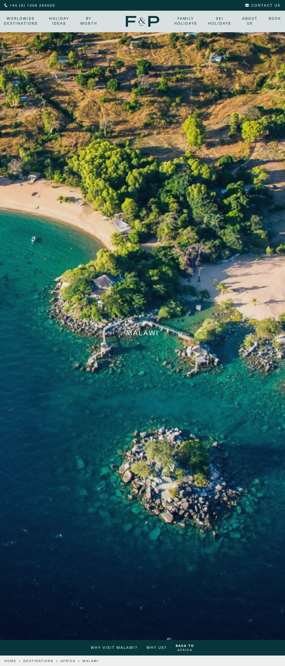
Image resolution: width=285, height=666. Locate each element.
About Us (249, 21)
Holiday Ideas (60, 21)
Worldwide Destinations (21, 21)
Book (274, 18)
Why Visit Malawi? (114, 648)
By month (89, 21)
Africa (185, 648)
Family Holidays (184, 21)
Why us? (157, 648)
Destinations (38, 661)
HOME (10, 661)
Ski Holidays (219, 21)
